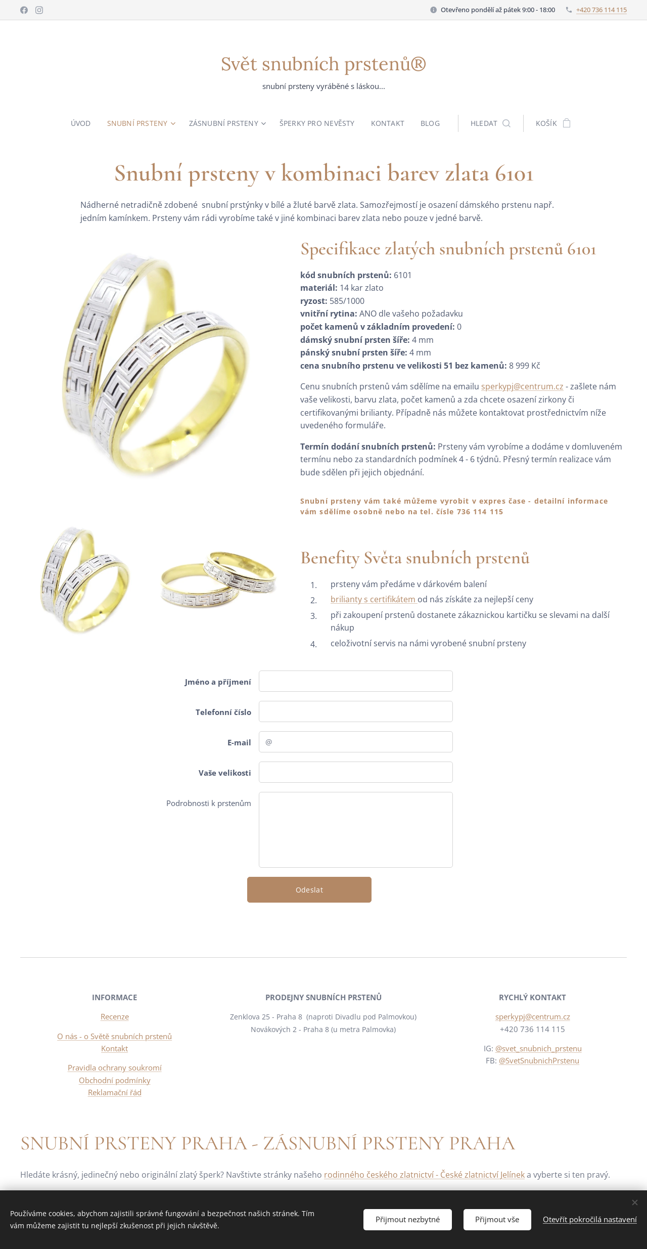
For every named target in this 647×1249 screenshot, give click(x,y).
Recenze (115, 1017)
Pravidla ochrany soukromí (115, 1067)
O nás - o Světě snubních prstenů (114, 1036)
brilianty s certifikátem (374, 599)
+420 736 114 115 (601, 9)
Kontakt (114, 1048)
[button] (491, 123)
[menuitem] (83, 123)
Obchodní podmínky (115, 1080)
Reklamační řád (115, 1092)
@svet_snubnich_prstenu (538, 1048)
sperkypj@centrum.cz (522, 386)
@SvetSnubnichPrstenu (539, 1060)
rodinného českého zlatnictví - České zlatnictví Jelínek (424, 1174)
